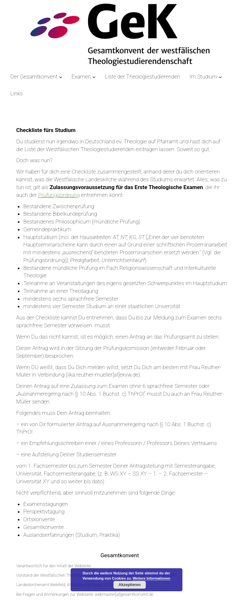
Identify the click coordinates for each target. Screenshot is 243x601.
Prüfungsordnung (59, 195)
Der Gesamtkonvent (33, 76)
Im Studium (203, 76)
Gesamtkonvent (119, 555)
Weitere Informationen (151, 578)
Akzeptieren (130, 585)
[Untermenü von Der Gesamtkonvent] (60, 76)
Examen (81, 76)
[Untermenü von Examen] (94, 76)
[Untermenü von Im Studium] (220, 76)
